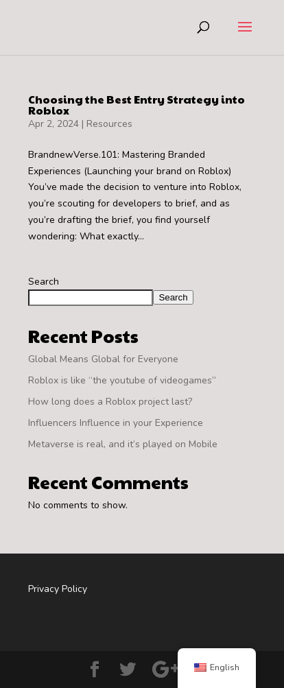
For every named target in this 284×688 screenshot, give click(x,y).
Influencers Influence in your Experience (115, 422)
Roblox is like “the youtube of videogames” (122, 380)
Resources (109, 123)
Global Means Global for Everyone (103, 359)
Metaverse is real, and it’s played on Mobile (122, 444)
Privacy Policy (57, 588)
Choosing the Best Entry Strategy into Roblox (136, 104)
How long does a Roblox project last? (110, 401)
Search (43, 281)
